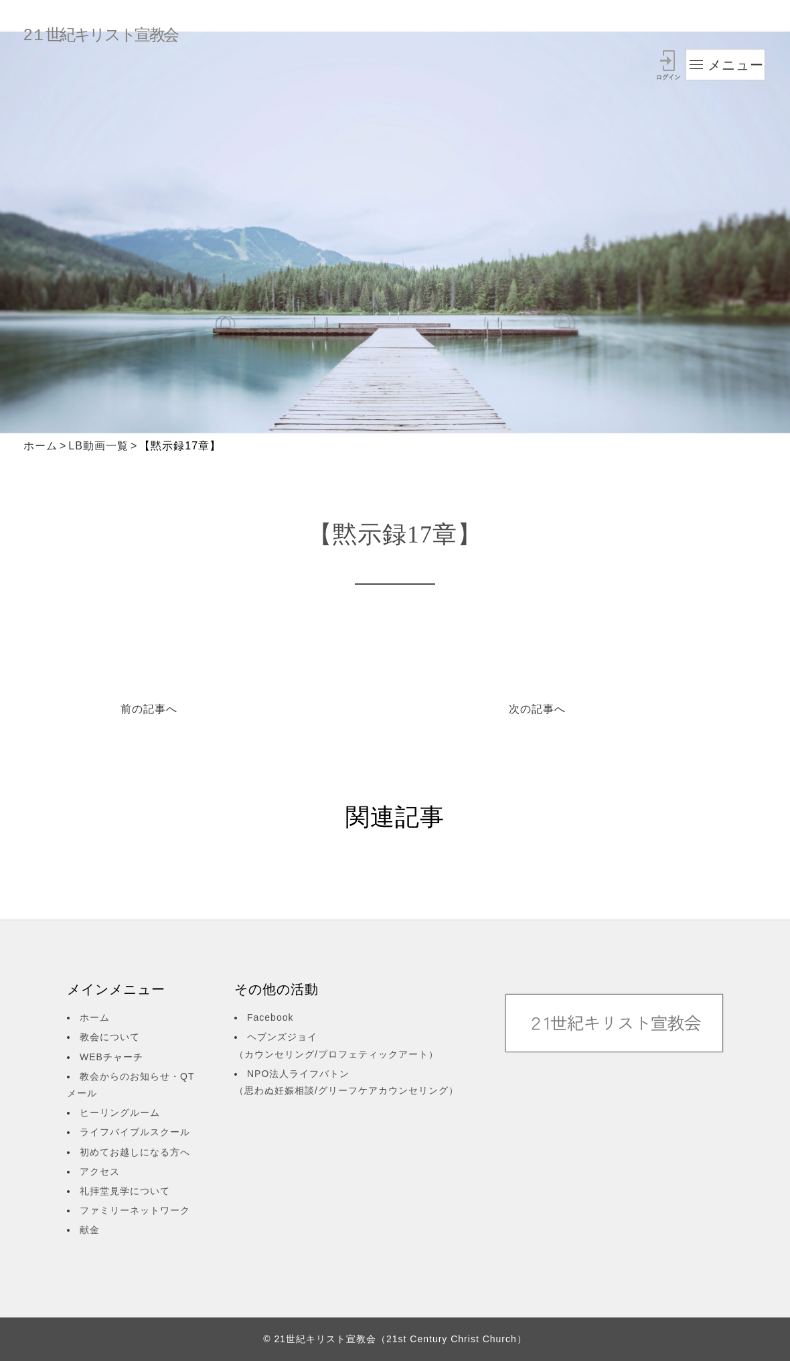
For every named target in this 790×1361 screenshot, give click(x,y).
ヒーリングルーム (120, 1112)
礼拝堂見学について (125, 1191)
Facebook (270, 1017)
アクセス (100, 1171)
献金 (90, 1229)
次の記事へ (537, 709)
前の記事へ (149, 709)
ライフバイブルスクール (135, 1132)
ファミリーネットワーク (135, 1210)
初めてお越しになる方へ (135, 1152)
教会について (110, 1036)
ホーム (40, 445)
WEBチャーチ (111, 1057)
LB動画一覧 (98, 445)
